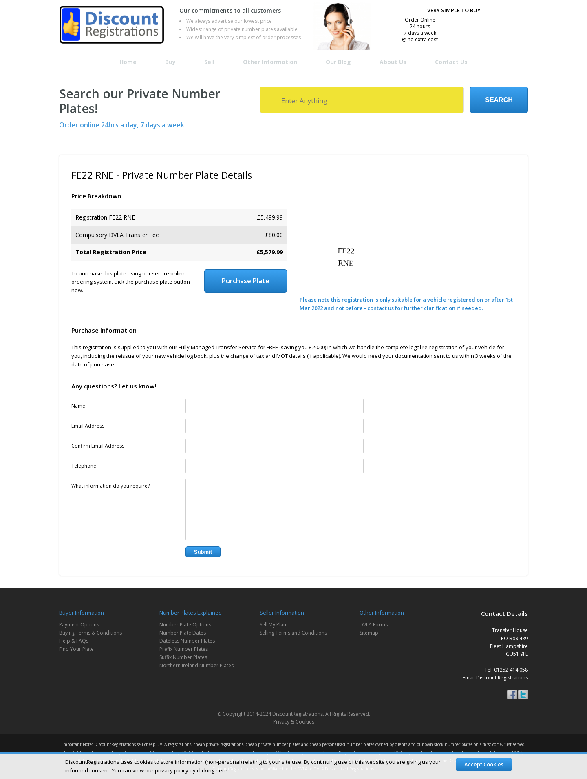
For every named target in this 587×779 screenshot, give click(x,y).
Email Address (87, 425)
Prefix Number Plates (183, 649)
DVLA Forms (374, 624)
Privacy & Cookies (293, 721)
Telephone (83, 465)
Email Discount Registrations (495, 677)
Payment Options (79, 624)
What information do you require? (110, 485)
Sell (209, 62)
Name (78, 405)
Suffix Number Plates (183, 657)
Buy (170, 62)
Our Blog (338, 62)
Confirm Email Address (97, 445)
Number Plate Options (185, 624)
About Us (393, 62)
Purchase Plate (245, 280)
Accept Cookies (483, 764)
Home (128, 62)
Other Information (270, 62)
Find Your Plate (76, 649)
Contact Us (451, 62)
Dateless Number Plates (187, 640)
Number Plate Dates (182, 632)
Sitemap (369, 632)
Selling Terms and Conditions (293, 632)
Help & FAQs (73, 640)
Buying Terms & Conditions (90, 632)
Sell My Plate (274, 624)
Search (499, 99)
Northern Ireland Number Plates (196, 665)
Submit (203, 552)
